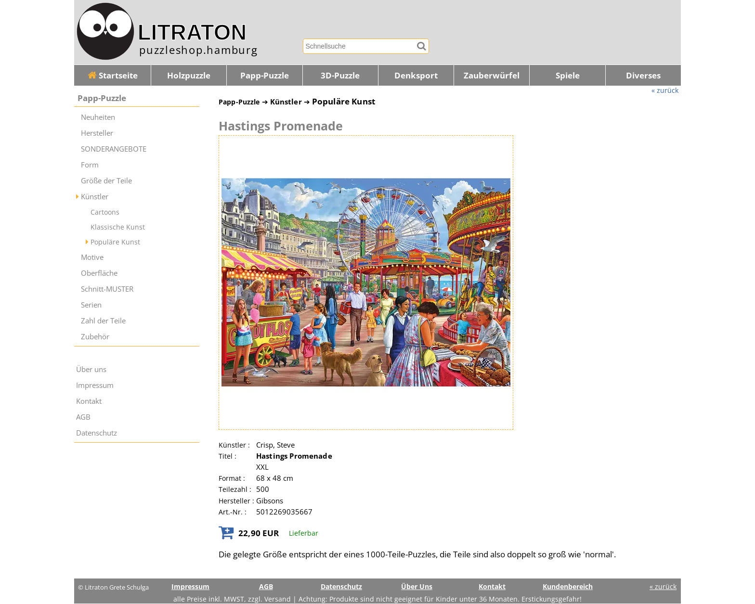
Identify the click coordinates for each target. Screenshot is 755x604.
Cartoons (105, 212)
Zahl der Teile (103, 321)
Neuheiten (98, 117)
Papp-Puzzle (264, 75)
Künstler (94, 197)
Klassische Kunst (118, 226)
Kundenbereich (568, 586)
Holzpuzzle (188, 75)
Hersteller (97, 133)
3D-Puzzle (340, 75)
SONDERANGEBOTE (113, 149)
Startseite (113, 75)
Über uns (91, 369)
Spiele (568, 75)
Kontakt (89, 401)
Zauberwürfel (492, 75)
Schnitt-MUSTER (107, 289)
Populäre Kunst (115, 241)
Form (90, 165)
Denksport (416, 75)
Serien (91, 305)
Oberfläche (99, 273)
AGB (83, 417)
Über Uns (416, 586)
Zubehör (95, 337)
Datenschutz (96, 433)
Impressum (95, 385)
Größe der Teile (106, 181)
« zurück (664, 90)
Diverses (643, 75)
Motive (92, 257)
